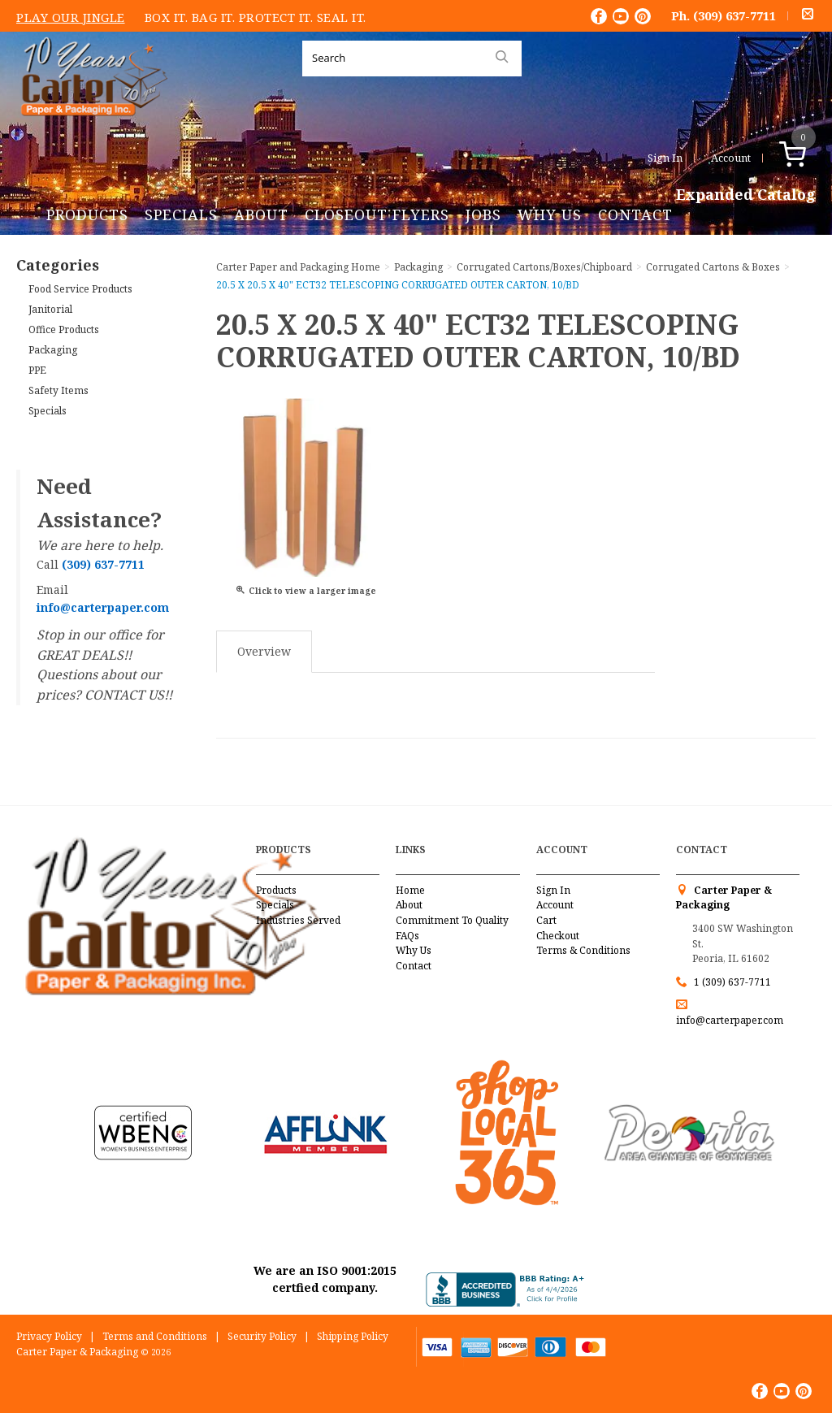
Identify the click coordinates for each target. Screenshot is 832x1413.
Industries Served (298, 920)
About (261, 214)
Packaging (52, 350)
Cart (546, 920)
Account (731, 157)
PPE (37, 370)
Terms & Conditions (583, 950)
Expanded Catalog (746, 195)
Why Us (550, 214)
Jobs (483, 214)
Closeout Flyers (377, 214)
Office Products (63, 329)
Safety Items (58, 390)
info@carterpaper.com (729, 1020)
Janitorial (50, 309)
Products (87, 214)
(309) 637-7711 (734, 15)
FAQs (407, 936)
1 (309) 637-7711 (732, 982)
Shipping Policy (352, 1336)
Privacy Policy (49, 1336)
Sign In (665, 157)
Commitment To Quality (452, 920)
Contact (635, 214)
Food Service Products (80, 289)
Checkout (557, 936)
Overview (264, 651)
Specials (181, 214)
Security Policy (262, 1336)
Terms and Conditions (154, 1336)
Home (410, 890)
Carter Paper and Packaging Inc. (90, 129)
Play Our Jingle (70, 17)
